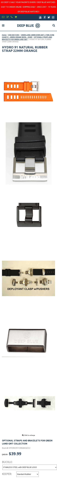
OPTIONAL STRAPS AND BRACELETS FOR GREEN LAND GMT (27, 38)
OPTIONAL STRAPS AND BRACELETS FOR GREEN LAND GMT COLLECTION (27, 442)
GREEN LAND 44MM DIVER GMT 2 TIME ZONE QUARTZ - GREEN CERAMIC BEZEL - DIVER (28, 36)
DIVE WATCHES (13, 35)
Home (4, 35)
